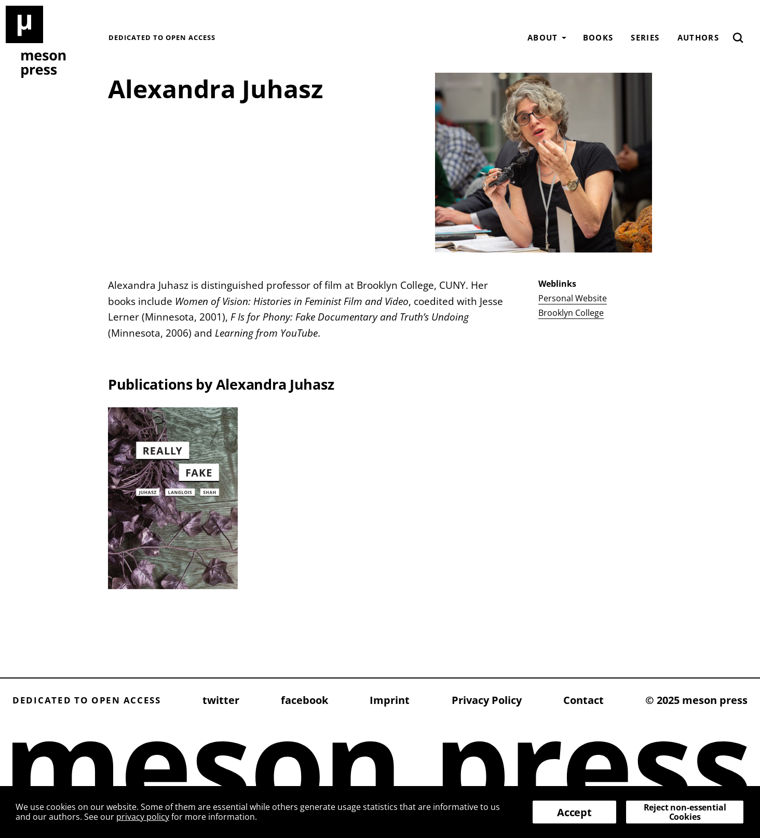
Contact (583, 700)
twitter (220, 700)
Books (598, 37)
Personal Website (572, 298)
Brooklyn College (571, 312)
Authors (698, 37)
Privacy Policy (487, 700)
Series (645, 37)
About (542, 37)
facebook (304, 700)
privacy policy (142, 816)
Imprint (390, 700)
